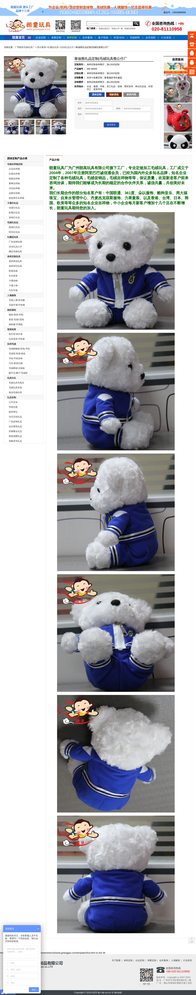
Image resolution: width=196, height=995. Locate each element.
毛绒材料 (135, 37)
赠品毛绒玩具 (15, 251)
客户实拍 (103, 37)
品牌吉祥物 (14, 193)
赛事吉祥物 (14, 183)
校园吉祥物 (14, 178)
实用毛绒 (11, 344)
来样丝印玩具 (15, 266)
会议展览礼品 (15, 426)
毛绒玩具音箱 (15, 387)
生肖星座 (13, 276)
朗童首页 (18, 37)
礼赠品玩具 (53, 47)
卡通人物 (13, 285)
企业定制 (41, 37)
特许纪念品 (14, 232)
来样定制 (72, 37)
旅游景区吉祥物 (16, 198)
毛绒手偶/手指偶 (17, 305)
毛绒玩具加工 (104, 28)
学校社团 (13, 407)
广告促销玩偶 (15, 242)
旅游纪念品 (14, 227)
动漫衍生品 (14, 208)
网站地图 (118, 993)
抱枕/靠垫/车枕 (16, 315)
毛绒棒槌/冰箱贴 (17, 368)
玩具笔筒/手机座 (17, 339)
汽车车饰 (13, 290)
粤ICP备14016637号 (106, 993)
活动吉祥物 (14, 188)
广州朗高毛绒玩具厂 (25, 47)
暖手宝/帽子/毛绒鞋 (18, 373)
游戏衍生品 (14, 217)
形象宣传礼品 (15, 441)
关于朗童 (116, 960)
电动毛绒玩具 (15, 392)
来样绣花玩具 (15, 261)
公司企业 (13, 402)
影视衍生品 (14, 212)
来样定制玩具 (13, 256)
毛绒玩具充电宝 (16, 383)
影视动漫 (13, 271)
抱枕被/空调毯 (16, 324)
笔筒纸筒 (11, 329)
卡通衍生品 (12, 203)
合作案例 (87, 37)
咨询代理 (131, 94)
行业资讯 (166, 37)
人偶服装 (11, 295)
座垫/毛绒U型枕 (16, 319)
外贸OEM (119, 37)
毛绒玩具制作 (130, 28)
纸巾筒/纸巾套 (16, 334)
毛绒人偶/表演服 (17, 300)
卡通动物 (13, 281)
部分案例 (41, 47)
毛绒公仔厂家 (117, 28)
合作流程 (151, 37)
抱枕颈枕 (11, 310)
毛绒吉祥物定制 (15, 164)
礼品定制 (11, 397)
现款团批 (114, 94)
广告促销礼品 (15, 421)
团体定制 (96, 94)
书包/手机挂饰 (16, 358)
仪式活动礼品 (15, 417)
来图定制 (56, 37)
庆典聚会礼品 (15, 431)
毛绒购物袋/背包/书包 (19, 349)
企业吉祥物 (14, 169)
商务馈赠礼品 (15, 436)
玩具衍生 (11, 378)
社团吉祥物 (14, 174)
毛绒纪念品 (12, 222)
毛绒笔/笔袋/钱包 (17, 353)
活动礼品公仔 (67, 47)
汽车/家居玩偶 (16, 363)
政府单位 (13, 412)
